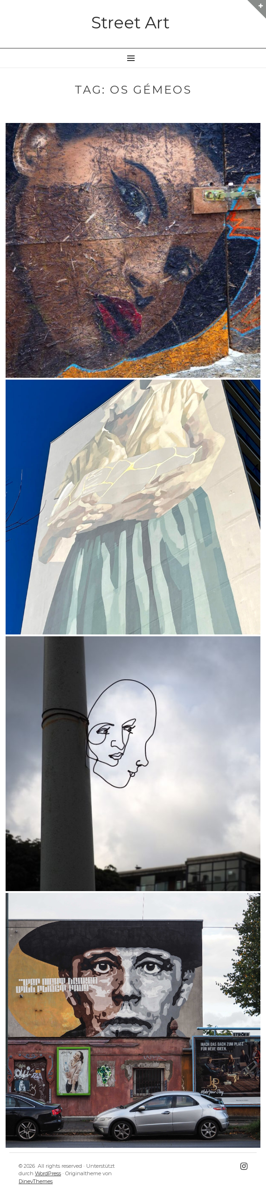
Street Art (130, 23)
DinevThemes (36, 1181)
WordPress (48, 1173)
